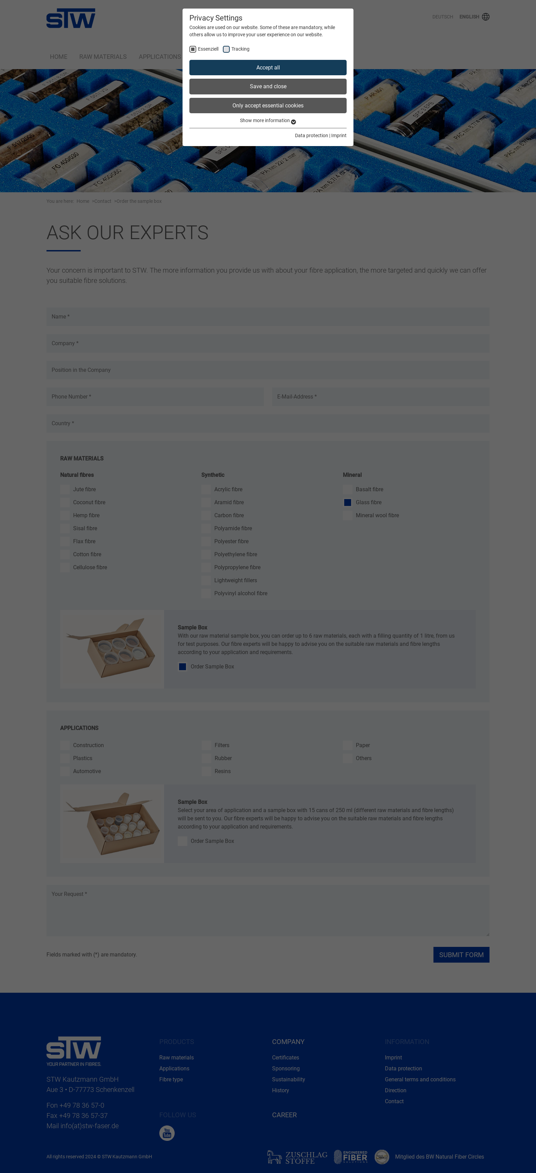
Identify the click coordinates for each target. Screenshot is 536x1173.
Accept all (268, 67)
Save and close (268, 86)
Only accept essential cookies (268, 105)
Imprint (339, 135)
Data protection (311, 135)
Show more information (268, 120)
